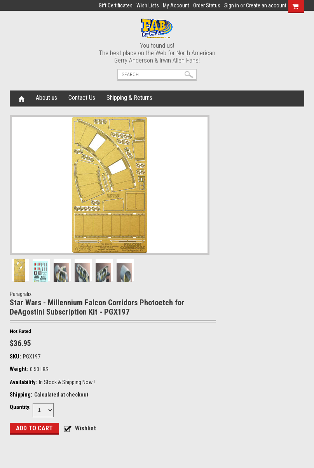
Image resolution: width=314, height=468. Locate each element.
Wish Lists (147, 5)
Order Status (206, 5)
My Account (176, 5)
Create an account (266, 5)
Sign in (231, 5)
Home (21, 98)
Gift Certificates (116, 5)
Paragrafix (20, 294)
